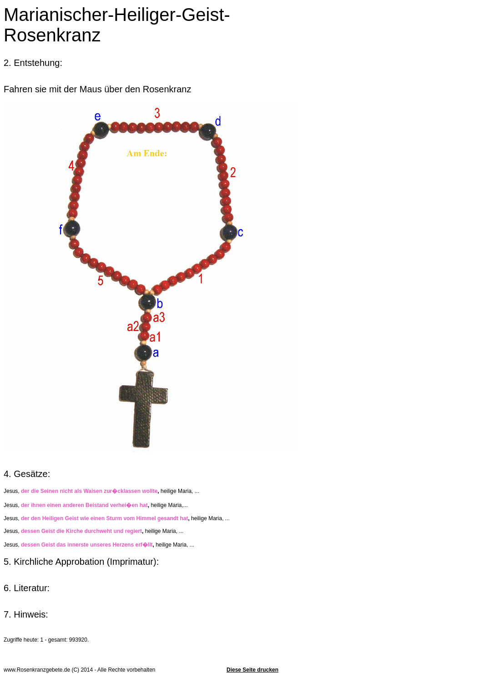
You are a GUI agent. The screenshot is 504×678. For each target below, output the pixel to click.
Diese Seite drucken (252, 670)
